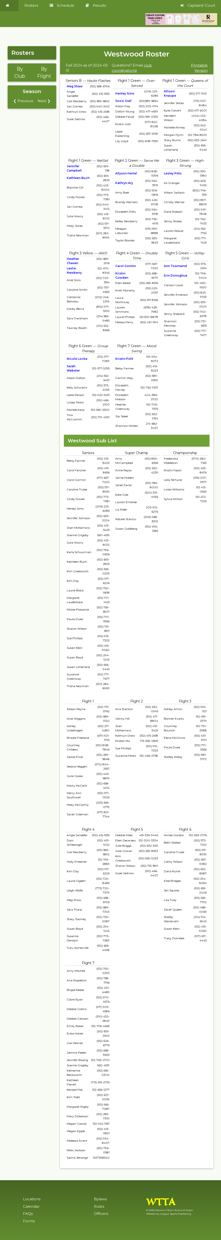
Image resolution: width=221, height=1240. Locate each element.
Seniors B (74, 80)
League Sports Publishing (175, 1213)
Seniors (88, 453)
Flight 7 (88, 963)
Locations (31, 1199)
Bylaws (100, 1199)
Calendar (31, 1206)
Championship (185, 453)
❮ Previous (23, 101)
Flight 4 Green (128, 253)
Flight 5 (137, 829)
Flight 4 (88, 829)
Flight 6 (185, 829)
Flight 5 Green (177, 253)
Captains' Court (198, 5)
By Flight (44, 72)
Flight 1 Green (129, 80)
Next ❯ (44, 101)
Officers (101, 1213)
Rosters (31, 5)
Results (96, 5)
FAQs (28, 1213)
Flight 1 (88, 701)
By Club (19, 72)
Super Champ (136, 453)
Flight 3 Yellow (81, 253)
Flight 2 (136, 701)
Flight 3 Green (178, 160)
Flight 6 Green (80, 346)
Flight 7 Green (129, 346)
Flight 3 (185, 701)
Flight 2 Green (126, 160)
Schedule (62, 5)
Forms (29, 1221)
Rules (99, 1206)
